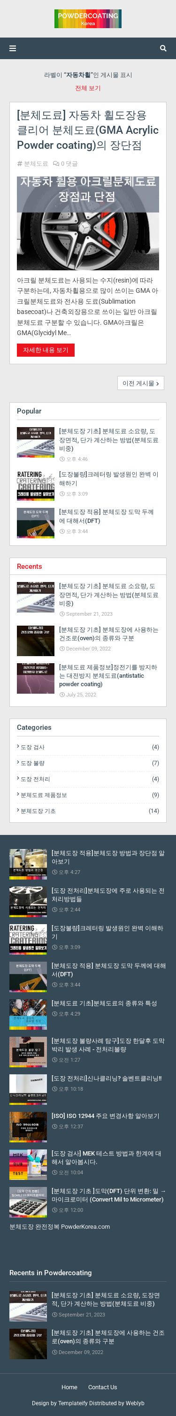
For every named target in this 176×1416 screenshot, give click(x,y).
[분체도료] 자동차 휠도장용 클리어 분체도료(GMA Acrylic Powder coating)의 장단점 (88, 130)
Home (69, 1387)
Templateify (73, 1403)
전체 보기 (88, 88)
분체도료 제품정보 (90, 795)
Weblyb (135, 1403)
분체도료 (36, 163)
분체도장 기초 (90, 811)
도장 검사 (90, 747)
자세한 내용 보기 (46, 349)
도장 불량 (90, 763)
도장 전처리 (90, 779)
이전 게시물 (138, 383)
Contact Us (102, 1387)
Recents (29, 566)
